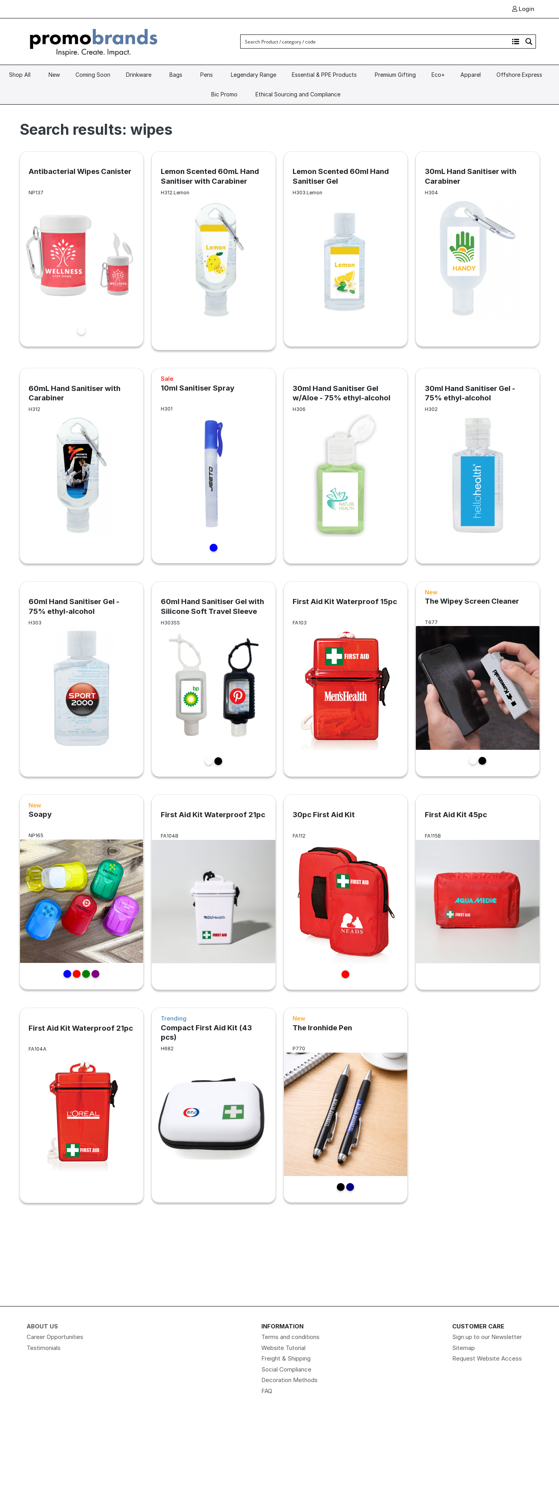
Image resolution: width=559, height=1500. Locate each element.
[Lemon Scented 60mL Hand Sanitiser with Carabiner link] (213, 250)
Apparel (470, 74)
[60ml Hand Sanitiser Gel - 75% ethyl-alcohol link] (82, 679)
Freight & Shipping (286, 1358)
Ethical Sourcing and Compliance (297, 94)
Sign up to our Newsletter (487, 1337)
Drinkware (138, 74)
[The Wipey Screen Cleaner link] (477, 678)
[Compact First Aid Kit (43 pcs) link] (213, 1105)
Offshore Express (519, 74)
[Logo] (93, 41)
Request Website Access (487, 1358)
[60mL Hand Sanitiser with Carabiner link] (82, 465)
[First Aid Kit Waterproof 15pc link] (346, 679)
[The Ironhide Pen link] (346, 1105)
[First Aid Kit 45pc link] (477, 892)
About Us (42, 1326)
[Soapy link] (82, 892)
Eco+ (438, 74)
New (54, 74)
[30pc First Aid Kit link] (346, 892)
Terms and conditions (290, 1337)
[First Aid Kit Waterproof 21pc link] (213, 892)
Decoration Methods (289, 1380)
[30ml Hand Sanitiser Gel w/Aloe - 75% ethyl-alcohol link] (346, 465)
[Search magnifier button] (529, 41)
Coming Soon (92, 74)
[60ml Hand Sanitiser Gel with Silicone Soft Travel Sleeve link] (213, 679)
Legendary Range (253, 74)
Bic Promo (224, 94)
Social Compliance (286, 1369)
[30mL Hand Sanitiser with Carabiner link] (477, 249)
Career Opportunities (55, 1337)
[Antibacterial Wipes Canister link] (82, 249)
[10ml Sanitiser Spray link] (213, 465)
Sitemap (463, 1348)
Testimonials (44, 1348)
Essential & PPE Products (324, 74)
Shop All (20, 74)
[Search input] (375, 41)
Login (523, 9)
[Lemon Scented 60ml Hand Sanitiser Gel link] (346, 249)
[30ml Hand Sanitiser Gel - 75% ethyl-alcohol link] (477, 465)
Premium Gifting (395, 74)
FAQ (266, 1391)
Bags (175, 74)
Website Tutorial (283, 1348)
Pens (206, 74)
